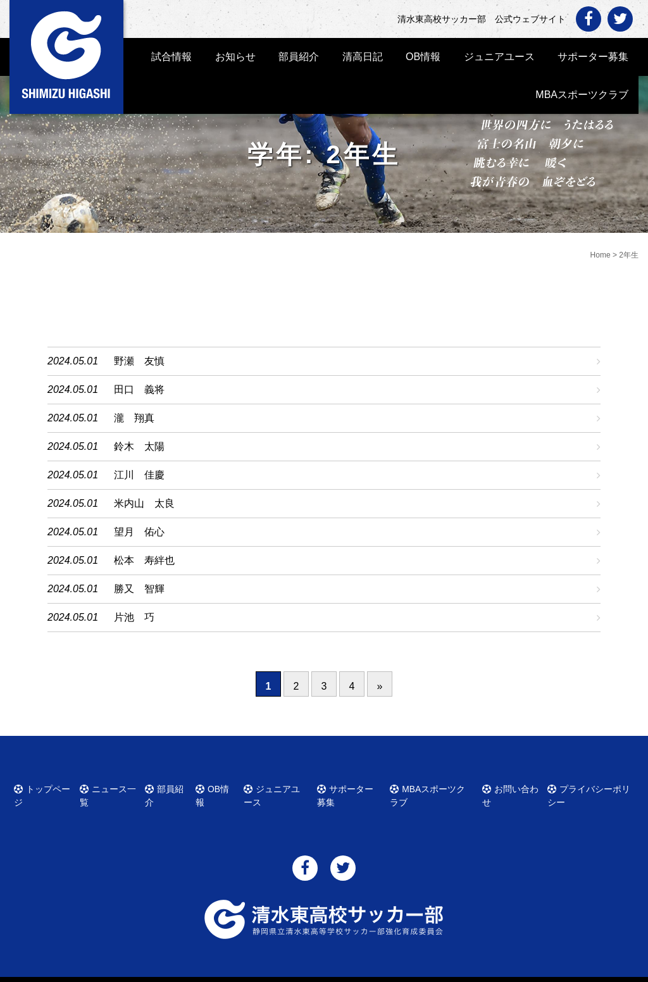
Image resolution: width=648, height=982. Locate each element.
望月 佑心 (139, 531)
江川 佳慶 (139, 474)
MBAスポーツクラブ (581, 94)
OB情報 (423, 56)
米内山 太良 (144, 503)
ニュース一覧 (112, 787)
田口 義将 (139, 389)
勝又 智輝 (139, 588)
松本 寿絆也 (144, 560)
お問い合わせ (512, 787)
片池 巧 (134, 617)
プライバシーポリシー (594, 787)
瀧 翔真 (134, 418)
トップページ (47, 787)
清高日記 (362, 56)
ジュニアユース (499, 56)
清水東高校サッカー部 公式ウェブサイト (335, 970)
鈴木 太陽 (139, 446)
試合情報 (171, 56)
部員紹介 (298, 56)
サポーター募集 (593, 56)
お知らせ (235, 56)
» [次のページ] (380, 686)
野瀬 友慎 (139, 361)
